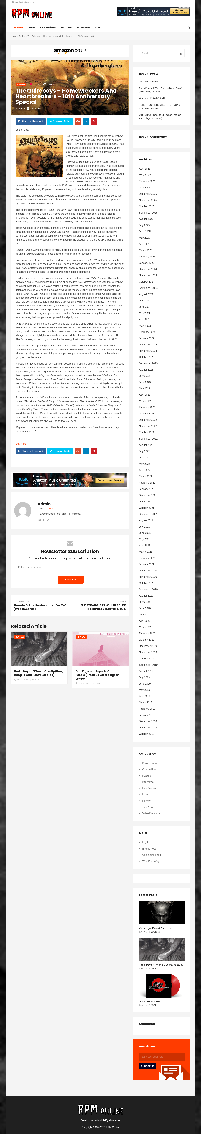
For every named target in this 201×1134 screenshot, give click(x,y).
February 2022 (147, 482)
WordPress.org (151, 861)
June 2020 (145, 608)
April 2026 (144, 168)
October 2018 (146, 734)
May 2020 (144, 614)
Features (66, 27)
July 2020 (144, 602)
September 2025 (148, 212)
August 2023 (146, 369)
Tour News (148, 807)
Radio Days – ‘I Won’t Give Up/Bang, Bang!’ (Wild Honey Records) (39, 673)
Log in (145, 842)
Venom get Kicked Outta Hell (153, 98)
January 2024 (146, 338)
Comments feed (151, 855)
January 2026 (146, 187)
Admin (22, 108)
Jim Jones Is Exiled (148, 81)
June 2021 (145, 533)
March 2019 (145, 702)
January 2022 (146, 489)
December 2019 (148, 646)
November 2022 (148, 426)
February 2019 (147, 708)
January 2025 (146, 263)
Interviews (83, 27)
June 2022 (145, 457)
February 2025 (147, 256)
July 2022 (144, 451)
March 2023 (145, 401)
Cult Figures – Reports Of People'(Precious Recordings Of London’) (97, 675)
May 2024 (144, 313)
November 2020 (148, 577)
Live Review (149, 788)
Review (22, 36)
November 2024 (148, 275)
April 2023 (144, 394)
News (31, 27)
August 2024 (146, 294)
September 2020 (148, 589)
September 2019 (148, 664)
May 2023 (144, 388)
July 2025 (144, 225)
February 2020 (147, 633)
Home (13, 36)
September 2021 (148, 514)
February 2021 (147, 558)
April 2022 (144, 470)
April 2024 (144, 319)
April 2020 (144, 621)
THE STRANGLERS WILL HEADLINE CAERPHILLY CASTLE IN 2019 (103, 607)
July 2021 (144, 526)
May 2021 (144, 539)
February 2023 (147, 407)
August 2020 (146, 595)
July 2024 (144, 300)
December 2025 (148, 193)
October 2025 (146, 206)
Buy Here (21, 443)
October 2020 (146, 583)
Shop (98, 27)
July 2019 (144, 677)
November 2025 (148, 200)
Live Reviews (48, 27)
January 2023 (146, 413)
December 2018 (148, 721)
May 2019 (144, 690)
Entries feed (149, 848)
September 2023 (148, 363)
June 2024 (145, 307)
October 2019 (146, 658)
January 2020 (146, 639)
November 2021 (148, 501)
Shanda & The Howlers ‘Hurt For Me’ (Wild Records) (39, 607)
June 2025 (145, 231)
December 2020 (148, 570)
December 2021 (148, 495)
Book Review (149, 763)
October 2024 (146, 281)
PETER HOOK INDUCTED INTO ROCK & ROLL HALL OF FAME (159, 107)
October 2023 (146, 357)
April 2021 (144, 545)
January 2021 (146, 564)
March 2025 (145, 250)
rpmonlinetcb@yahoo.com (24, 2)
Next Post (120, 601)
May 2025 (144, 237)
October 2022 (146, 432)
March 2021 (145, 551)
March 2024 (145, 325)
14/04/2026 (82, 683)
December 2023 (148, 344)
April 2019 (144, 696)
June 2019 (145, 683)
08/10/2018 (35, 108)
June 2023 (145, 382)
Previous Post (21, 601)
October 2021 (146, 507)
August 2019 (146, 671)
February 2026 (147, 181)
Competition (149, 769)
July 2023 (144, 376)
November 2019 (148, 652)
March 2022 (145, 476)
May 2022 (144, 464)
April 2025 (144, 244)
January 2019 (146, 715)
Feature (146, 775)
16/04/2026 (21, 679)
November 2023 (148, 350)
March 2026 (145, 175)
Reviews (18, 27)
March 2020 (145, 627)
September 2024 (148, 288)
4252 (51, 508)
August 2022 (146, 445)
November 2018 (148, 727)
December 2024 (148, 269)
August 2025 (146, 219)
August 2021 (146, 520)
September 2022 (148, 438)
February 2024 (147, 332)
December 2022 (148, 420)
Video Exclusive (151, 813)
